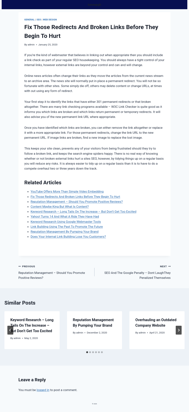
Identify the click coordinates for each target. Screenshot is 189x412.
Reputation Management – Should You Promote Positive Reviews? (77, 201)
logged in (43, 390)
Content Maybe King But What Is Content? (60, 206)
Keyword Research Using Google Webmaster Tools (66, 221)
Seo (39, 19)
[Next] (179, 330)
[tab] (87, 352)
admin (31, 44)
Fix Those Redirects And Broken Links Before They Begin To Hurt (75, 196)
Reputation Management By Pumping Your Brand (65, 231)
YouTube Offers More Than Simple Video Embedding (67, 191)
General (29, 19)
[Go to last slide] (10, 330)
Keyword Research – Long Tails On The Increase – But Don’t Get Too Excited (83, 211)
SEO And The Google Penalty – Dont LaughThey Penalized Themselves (134, 272)
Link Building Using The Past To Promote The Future (67, 226)
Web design (50, 19)
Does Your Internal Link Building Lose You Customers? (68, 236)
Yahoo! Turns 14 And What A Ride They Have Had (65, 216)
